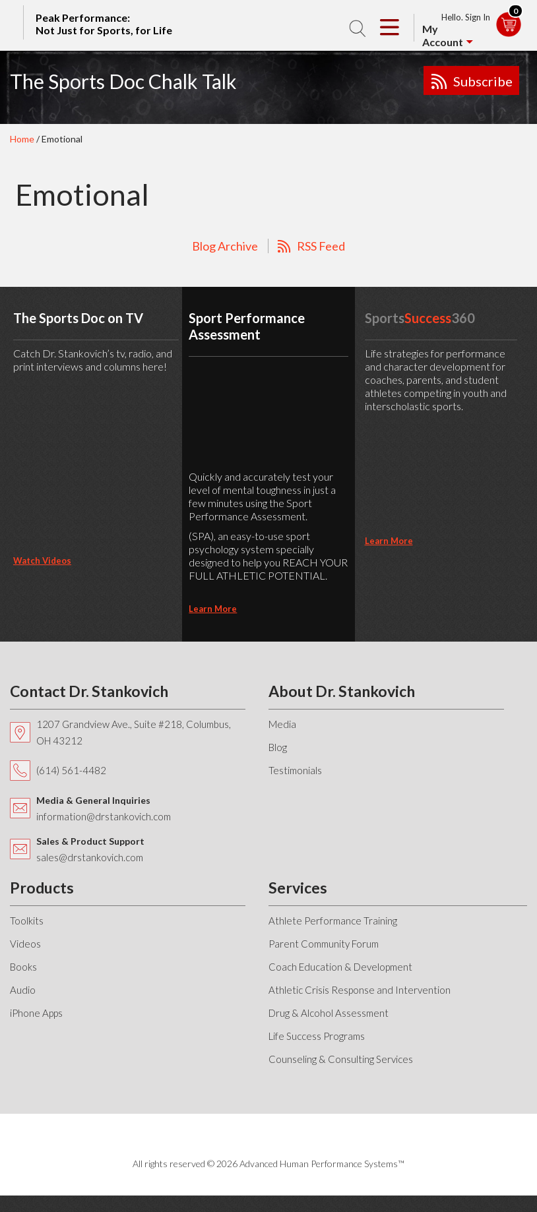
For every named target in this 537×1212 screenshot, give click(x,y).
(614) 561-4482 (71, 770)
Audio (23, 990)
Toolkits (27, 920)
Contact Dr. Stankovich (89, 691)
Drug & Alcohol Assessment (328, 1013)
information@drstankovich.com (103, 816)
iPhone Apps (36, 1013)
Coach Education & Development (340, 967)
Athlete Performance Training (332, 920)
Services (297, 887)
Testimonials (295, 770)
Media (282, 724)
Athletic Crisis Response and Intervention (359, 990)
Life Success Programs (316, 1036)
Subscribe (483, 81)
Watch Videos (42, 560)
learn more (213, 608)
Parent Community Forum (323, 944)
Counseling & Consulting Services (340, 1059)
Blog (277, 747)
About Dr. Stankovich (341, 691)
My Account (442, 35)
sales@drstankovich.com (89, 857)
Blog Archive (225, 246)
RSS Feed (321, 246)
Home (22, 138)
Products (42, 887)
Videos (25, 944)
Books (23, 967)
